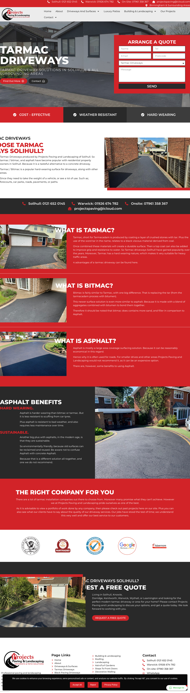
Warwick (123, 598)
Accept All (77, 685)
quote (166, 605)
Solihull (16, 163)
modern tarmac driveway (116, 601)
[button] (176, 687)
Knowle (117, 594)
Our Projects (168, 11)
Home (47, 11)
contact (172, 601)
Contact (50, 17)
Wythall (134, 598)
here (134, 262)
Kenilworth (110, 598)
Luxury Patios (112, 11)
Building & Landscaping (140, 11)
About (59, 11)
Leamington (150, 598)
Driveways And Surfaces (83, 11)
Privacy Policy (110, 685)
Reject (93, 685)
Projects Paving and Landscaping (58, 156)
